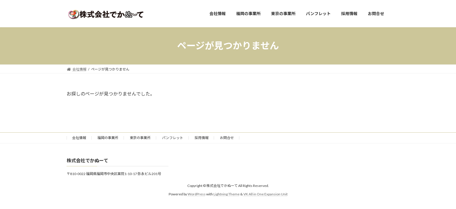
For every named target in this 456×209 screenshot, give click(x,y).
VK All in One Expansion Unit (265, 194)
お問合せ (227, 138)
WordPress (197, 194)
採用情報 (202, 138)
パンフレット (172, 138)
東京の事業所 (140, 138)
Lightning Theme (226, 194)
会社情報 (79, 138)
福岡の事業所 (107, 138)
